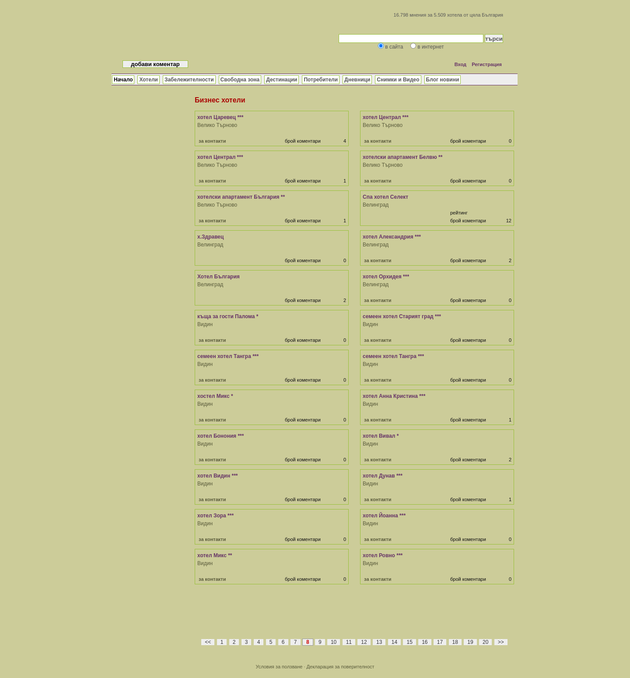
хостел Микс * (215, 396)
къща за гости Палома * (227, 316)
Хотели (148, 80)
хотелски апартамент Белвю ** (402, 157)
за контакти (212, 141)
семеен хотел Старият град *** (402, 316)
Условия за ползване (279, 666)
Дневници (357, 80)
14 (394, 642)
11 (349, 642)
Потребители (321, 80)
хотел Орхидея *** (386, 277)
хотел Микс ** (214, 555)
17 (440, 642)
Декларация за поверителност (340, 666)
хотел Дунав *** (382, 476)
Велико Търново (217, 125)
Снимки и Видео (398, 80)
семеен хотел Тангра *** (228, 356)
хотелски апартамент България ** (241, 197)
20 (485, 642)
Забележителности (189, 80)
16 (424, 642)
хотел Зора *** (215, 516)
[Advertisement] (354, 616)
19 (470, 642)
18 (455, 642)
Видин (205, 324)
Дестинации (281, 80)
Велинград (375, 205)
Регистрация (487, 64)
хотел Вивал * (381, 436)
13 (379, 642)
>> (501, 642)
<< (208, 642)
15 (409, 642)
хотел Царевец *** (220, 117)
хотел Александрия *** (392, 237)
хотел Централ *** (386, 117)
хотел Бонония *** (220, 436)
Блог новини (442, 80)
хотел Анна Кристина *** (394, 396)
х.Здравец (210, 237)
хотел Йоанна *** (384, 516)
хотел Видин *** (217, 476)
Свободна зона (240, 80)
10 (333, 642)
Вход (460, 64)
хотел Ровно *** (382, 555)
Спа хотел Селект (385, 197)
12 (364, 642)
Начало (123, 80)
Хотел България (218, 277)
